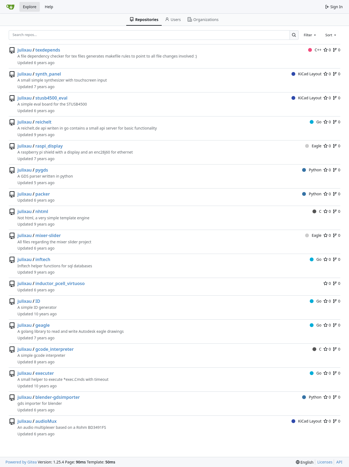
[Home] (10, 7)
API (339, 462)
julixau (24, 50)
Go (315, 121)
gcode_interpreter (54, 349)
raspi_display (49, 146)
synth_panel (48, 74)
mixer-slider (48, 235)
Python (311, 169)
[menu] (305, 462)
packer (42, 194)
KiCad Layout (306, 73)
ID (37, 301)
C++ (314, 49)
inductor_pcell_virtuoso (60, 283)
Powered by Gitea (21, 462)
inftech (42, 259)
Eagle (313, 145)
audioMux (46, 421)
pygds (41, 170)
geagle (42, 325)
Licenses (325, 462)
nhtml (41, 211)
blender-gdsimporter (57, 397)
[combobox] (310, 35)
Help (49, 6)
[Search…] (294, 35)
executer (44, 373)
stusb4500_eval (51, 98)
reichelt (43, 122)
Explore (29, 6)
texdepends (47, 50)
